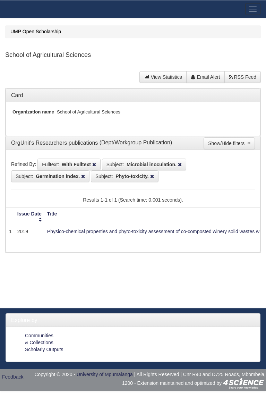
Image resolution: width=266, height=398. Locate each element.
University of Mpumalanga (105, 374)
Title (52, 214)
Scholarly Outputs (44, 349)
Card (17, 95)
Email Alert (205, 77)
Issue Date (29, 214)
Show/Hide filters (229, 143)
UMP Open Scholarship (35, 31)
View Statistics (163, 77)
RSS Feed (242, 77)
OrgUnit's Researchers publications (55, 143)
